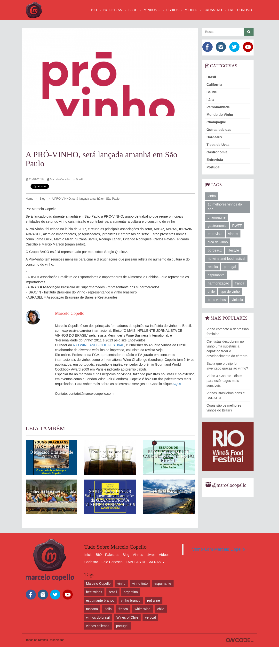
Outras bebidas (219, 130)
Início (88, 555)
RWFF (237, 226)
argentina (131, 592)
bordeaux (215, 250)
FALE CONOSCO (240, 10)
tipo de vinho (230, 291)
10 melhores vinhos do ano (225, 206)
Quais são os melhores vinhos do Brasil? (224, 407)
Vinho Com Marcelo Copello (218, 549)
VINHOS (152, 10)
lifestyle (233, 250)
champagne (216, 217)
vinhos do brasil (98, 617)
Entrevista (215, 160)
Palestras (112, 10)
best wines (94, 592)
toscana (92, 609)
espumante (216, 275)
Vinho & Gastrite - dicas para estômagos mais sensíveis (224, 380)
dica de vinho (218, 242)
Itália (210, 100)
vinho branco (130, 600)
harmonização (218, 283)
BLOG (132, 10)
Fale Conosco (112, 562)
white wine (142, 609)
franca (239, 283)
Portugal (213, 167)
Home (29, 198)
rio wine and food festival (226, 258)
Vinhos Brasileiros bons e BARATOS (226, 395)
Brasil (211, 77)
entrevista (215, 234)
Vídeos (164, 555)
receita (213, 267)
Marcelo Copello (98, 583)
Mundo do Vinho (220, 115)
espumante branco (100, 600)
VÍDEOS (191, 10)
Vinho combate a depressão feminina (228, 331)
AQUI (177, 384)
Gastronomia (217, 152)
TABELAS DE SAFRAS (145, 562)
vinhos (233, 234)
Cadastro (91, 562)
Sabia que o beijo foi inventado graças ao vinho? (227, 366)
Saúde (212, 92)
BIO (94, 10)
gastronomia (217, 226)
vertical (150, 617)
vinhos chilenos (97, 626)
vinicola (237, 300)
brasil (113, 592)
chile (211, 291)
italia (108, 609)
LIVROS (172, 10)
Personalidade (218, 107)
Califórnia (214, 85)
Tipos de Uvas (218, 145)
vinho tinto (140, 583)
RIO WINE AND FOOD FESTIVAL (98, 345)
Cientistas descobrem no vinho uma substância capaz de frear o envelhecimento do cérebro (227, 348)
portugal (230, 267)
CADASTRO (213, 10)
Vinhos (138, 555)
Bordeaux (214, 137)
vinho (212, 196)
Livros (150, 555)
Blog (42, 198)
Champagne (216, 122)
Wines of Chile (127, 617)
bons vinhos (217, 300)
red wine (153, 600)
